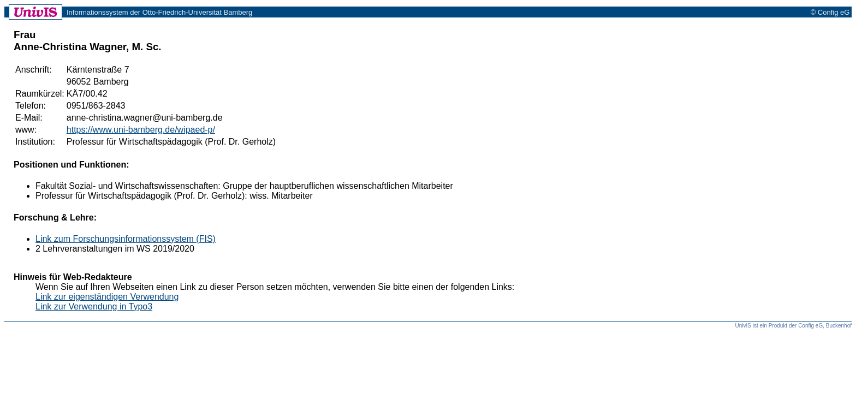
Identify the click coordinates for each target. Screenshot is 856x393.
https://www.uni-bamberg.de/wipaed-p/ (141, 129)
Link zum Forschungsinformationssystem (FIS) (125, 238)
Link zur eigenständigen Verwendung (107, 296)
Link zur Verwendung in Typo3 (93, 306)
